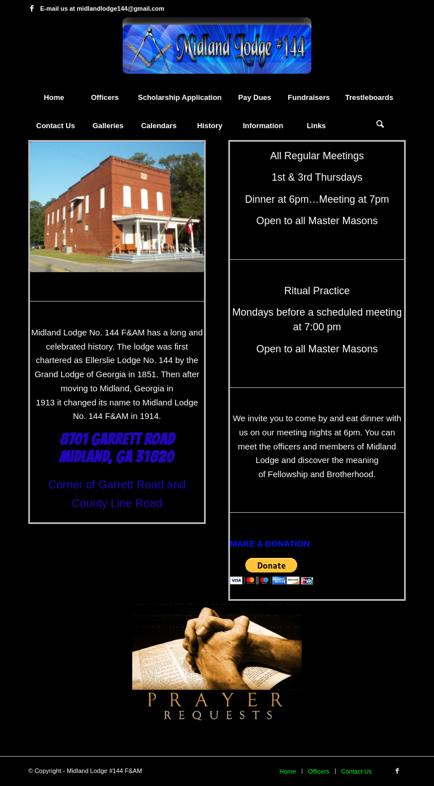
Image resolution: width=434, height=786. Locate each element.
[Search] (380, 126)
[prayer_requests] (217, 664)
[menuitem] (53, 98)
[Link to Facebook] (31, 8)
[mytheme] (217, 50)
